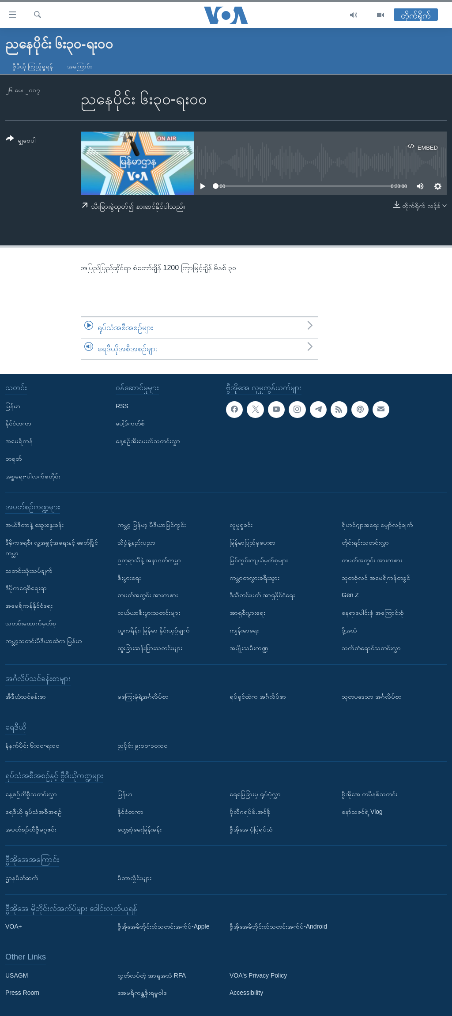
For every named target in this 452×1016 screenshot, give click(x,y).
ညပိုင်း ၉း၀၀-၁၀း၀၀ (142, 745)
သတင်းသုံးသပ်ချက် (29, 570)
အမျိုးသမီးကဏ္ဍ (249, 647)
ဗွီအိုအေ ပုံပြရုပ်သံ (251, 828)
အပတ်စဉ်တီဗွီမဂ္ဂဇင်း (30, 828)
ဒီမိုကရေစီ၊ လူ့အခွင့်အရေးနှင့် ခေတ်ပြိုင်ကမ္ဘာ (51, 548)
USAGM (16, 974)
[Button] (21, 141)
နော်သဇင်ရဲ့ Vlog (362, 811)
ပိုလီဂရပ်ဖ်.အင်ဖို (250, 811)
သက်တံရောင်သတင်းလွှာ (371, 647)
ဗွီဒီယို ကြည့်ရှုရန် (32, 66)
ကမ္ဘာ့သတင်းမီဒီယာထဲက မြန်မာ (43, 640)
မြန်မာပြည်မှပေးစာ (252, 542)
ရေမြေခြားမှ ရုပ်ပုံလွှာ (255, 794)
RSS (122, 405)
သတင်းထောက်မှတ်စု (30, 623)
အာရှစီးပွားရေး (247, 612)
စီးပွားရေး (129, 577)
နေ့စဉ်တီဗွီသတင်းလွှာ (31, 794)
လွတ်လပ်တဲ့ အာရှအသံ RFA (151, 974)
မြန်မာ (12, 405)
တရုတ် (13, 458)
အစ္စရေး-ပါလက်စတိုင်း (32, 475)
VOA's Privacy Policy (258, 974)
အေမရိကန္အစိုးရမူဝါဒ (142, 992)
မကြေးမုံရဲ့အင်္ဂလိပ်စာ (143, 696)
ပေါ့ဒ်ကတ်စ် (130, 423)
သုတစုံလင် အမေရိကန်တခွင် (376, 577)
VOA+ (13, 926)
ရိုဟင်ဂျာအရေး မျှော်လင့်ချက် (377, 524)
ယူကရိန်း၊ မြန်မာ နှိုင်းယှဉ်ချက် (153, 630)
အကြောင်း (79, 66)
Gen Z (350, 594)
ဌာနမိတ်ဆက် (21, 877)
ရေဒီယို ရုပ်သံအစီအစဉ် (33, 811)
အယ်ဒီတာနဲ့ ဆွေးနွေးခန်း (34, 524)
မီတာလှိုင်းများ (134, 877)
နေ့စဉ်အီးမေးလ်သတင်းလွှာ (148, 440)
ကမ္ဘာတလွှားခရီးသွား (254, 577)
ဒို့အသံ (349, 630)
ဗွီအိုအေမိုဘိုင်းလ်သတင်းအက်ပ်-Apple (163, 926)
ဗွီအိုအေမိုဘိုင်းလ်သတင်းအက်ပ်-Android (278, 926)
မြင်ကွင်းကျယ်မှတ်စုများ (259, 559)
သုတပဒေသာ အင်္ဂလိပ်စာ (372, 696)
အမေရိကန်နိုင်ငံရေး (29, 605)
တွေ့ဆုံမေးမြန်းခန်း (139, 828)
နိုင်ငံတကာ (18, 423)
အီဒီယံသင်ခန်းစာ (25, 696)
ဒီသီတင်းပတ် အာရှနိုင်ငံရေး (262, 594)
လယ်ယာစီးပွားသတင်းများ (148, 612)
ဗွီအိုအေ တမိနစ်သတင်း (369, 794)
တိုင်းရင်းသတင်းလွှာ (365, 542)
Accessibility (246, 992)
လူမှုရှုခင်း (241, 524)
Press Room (22, 992)
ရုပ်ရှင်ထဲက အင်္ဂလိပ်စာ (258, 696)
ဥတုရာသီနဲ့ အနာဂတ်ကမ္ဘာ (149, 559)
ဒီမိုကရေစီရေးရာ (26, 587)
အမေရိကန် (19, 440)
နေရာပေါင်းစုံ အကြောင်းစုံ (373, 612)
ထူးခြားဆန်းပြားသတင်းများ (149, 647)
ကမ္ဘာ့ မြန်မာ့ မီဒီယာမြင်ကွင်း (151, 524)
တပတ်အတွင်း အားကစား (147, 594)
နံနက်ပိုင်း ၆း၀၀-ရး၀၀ (32, 745)
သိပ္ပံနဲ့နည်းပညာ (136, 542)
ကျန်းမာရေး (244, 630)
